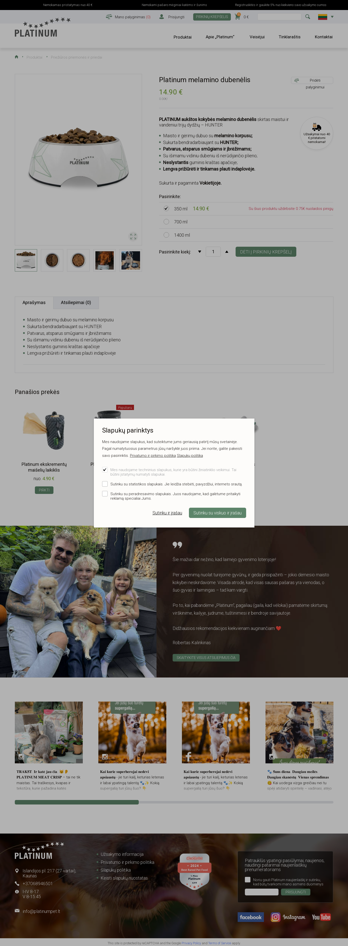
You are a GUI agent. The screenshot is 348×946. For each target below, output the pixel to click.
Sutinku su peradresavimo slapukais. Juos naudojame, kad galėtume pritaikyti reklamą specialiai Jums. (175, 496)
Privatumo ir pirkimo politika (153, 455)
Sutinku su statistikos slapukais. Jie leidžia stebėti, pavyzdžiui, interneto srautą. (176, 484)
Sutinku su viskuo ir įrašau (217, 512)
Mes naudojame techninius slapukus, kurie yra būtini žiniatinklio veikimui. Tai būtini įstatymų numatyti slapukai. (173, 472)
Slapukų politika (190, 455)
